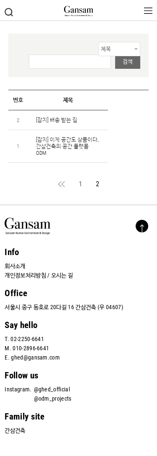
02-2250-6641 (27, 339)
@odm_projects (53, 398)
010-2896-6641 (31, 348)
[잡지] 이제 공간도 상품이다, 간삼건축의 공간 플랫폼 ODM (67, 146)
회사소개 (15, 266)
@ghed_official (52, 389)
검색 (9, 12)
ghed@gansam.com (35, 357)
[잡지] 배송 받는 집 (56, 120)
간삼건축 (15, 430)
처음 (61, 184)
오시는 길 (62, 275)
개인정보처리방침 (25, 275)
